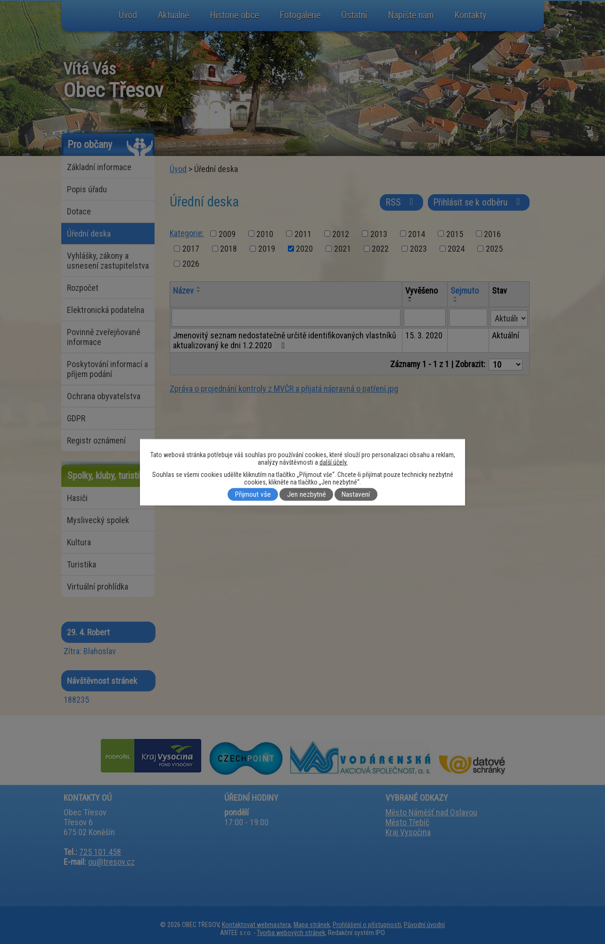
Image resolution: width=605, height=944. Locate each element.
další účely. (333, 462)
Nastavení (356, 494)
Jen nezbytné (306, 494)
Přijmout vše (253, 494)
